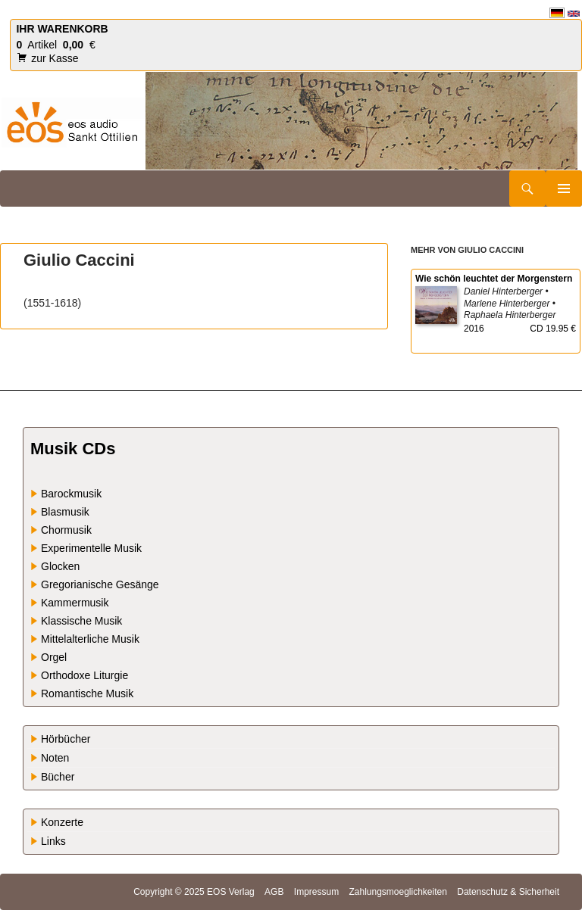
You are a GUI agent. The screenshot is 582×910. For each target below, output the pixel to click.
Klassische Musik (81, 621)
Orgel (54, 657)
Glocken (60, 566)
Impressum (316, 892)
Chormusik (66, 530)
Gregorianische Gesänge (100, 584)
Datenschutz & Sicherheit (508, 892)
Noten (55, 758)
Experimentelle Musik (91, 548)
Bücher (57, 777)
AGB (273, 892)
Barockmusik (71, 494)
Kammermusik (74, 603)
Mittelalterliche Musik (90, 639)
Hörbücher (65, 739)
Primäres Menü (564, 188)
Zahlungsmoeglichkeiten (397, 892)
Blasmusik (65, 512)
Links (53, 841)
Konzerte (62, 822)
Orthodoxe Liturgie (84, 675)
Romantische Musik (87, 693)
